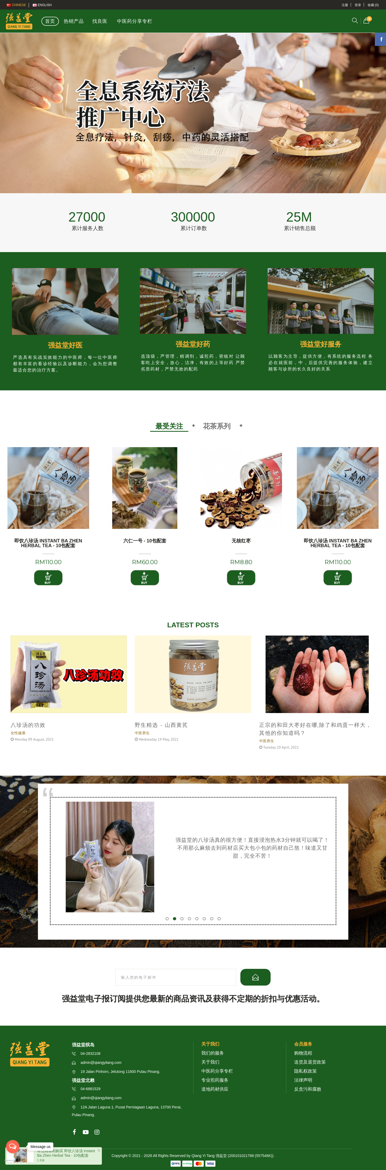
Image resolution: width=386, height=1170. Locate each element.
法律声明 (303, 1080)
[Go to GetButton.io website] (12, 1160)
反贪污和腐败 (307, 1089)
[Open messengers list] (12, 1146)
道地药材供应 (214, 1089)
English (42, 5)
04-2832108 (86, 1053)
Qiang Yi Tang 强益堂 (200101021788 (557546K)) (233, 1156)
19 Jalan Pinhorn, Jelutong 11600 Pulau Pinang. (116, 1071)
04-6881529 (86, 1089)
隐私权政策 (305, 1071)
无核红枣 (241, 540)
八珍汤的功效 (28, 725)
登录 (358, 5)
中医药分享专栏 (217, 1071)
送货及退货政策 (310, 1062)
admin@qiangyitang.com (97, 1062)
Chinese (16, 5)
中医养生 (142, 733)
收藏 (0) (373, 5)
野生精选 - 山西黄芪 (161, 725)
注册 (345, 5)
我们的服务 (212, 1053)
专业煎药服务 (214, 1080)
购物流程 (303, 1053)
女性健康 (18, 733)
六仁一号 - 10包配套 (144, 540)
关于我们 (210, 1062)
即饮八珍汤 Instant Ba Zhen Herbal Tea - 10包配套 (48, 543)
